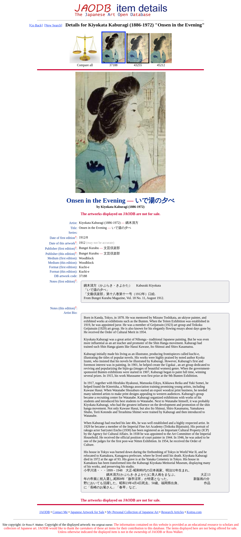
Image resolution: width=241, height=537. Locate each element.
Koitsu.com (194, 512)
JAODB (44, 512)
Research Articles (172, 512)
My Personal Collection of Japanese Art (133, 512)
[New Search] (53, 25)
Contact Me (60, 512)
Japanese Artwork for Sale (87, 512)
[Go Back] (36, 25)
